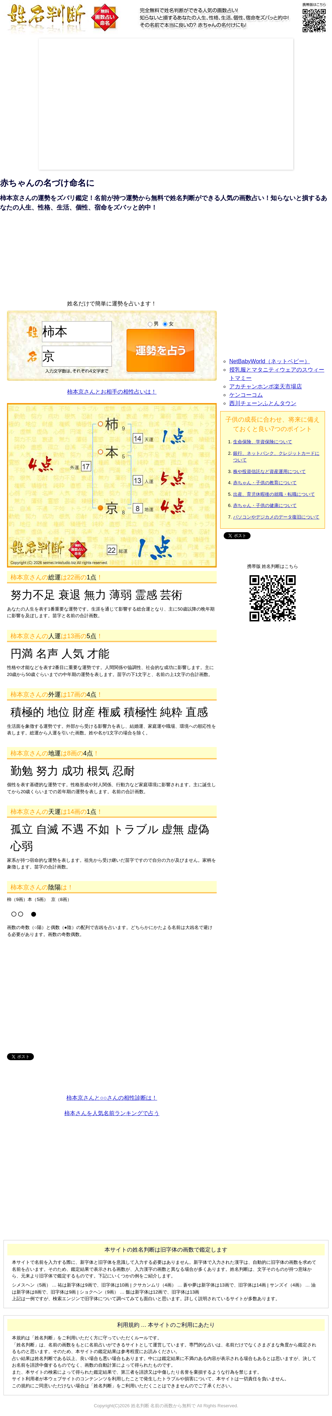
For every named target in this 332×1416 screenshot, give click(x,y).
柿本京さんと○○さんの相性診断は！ (111, 1098)
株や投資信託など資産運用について (269, 471)
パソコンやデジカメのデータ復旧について (276, 517)
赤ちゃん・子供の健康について (265, 505)
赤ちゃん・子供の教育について (265, 482)
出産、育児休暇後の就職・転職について (274, 494)
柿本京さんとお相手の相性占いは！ (112, 392)
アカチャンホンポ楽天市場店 (265, 386)
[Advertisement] (65, 104)
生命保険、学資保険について (262, 441)
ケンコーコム (246, 395)
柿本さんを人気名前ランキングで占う (111, 1113)
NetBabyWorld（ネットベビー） (269, 361)
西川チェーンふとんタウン (262, 403)
